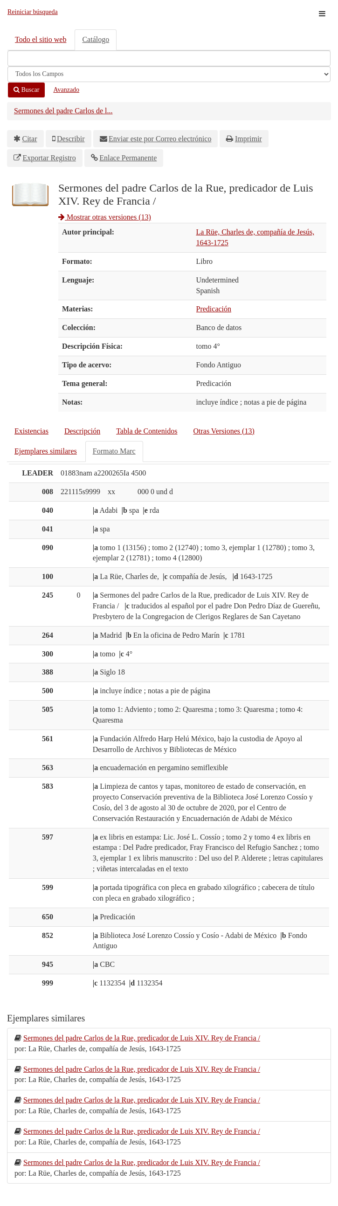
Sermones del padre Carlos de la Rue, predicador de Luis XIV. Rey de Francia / (141, 1038)
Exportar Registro (49, 158)
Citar (29, 139)
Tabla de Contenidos (146, 431)
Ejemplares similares (45, 451)
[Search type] (169, 74)
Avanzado (66, 89)
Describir (71, 139)
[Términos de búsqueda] (169, 58)
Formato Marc (114, 451)
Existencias (31, 431)
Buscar (26, 89)
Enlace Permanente (128, 158)
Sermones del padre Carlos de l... (63, 111)
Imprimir (248, 139)
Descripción (82, 431)
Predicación (214, 309)
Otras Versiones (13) (223, 431)
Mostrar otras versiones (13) (104, 217)
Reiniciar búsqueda (32, 11)
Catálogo (95, 39)
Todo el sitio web (40, 39)
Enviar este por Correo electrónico (160, 139)
